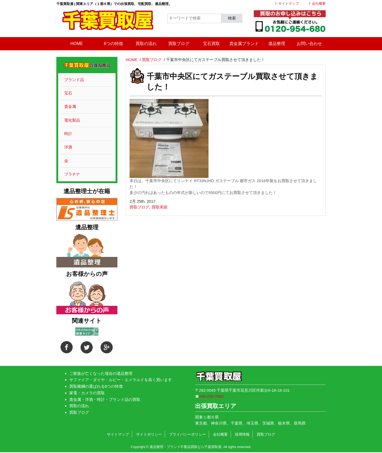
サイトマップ (288, 4)
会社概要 (319, 4)
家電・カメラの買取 (87, 393)
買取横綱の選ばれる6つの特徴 (96, 386)
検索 (232, 18)
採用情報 (242, 434)
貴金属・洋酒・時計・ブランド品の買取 (104, 399)
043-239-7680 (211, 396)
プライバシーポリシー (187, 434)
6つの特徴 (113, 43)
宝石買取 (211, 43)
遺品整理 (276, 43)
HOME (77, 43)
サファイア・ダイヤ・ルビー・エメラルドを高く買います (120, 379)
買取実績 (159, 207)
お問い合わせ (309, 43)
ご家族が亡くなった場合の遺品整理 (100, 373)
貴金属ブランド (244, 43)
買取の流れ (146, 43)
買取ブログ (178, 43)
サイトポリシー (149, 434)
